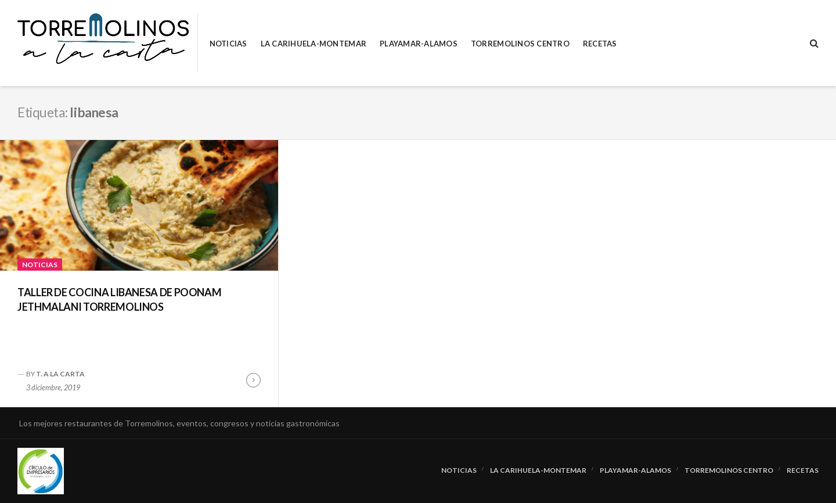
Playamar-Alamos (418, 43)
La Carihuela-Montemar (313, 43)
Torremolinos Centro (520, 43)
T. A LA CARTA (60, 373)
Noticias (228, 43)
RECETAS (600, 43)
